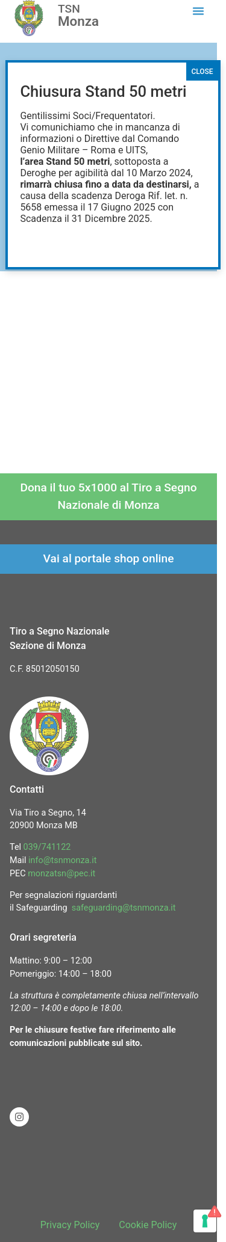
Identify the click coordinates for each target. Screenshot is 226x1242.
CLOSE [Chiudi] (202, 71)
